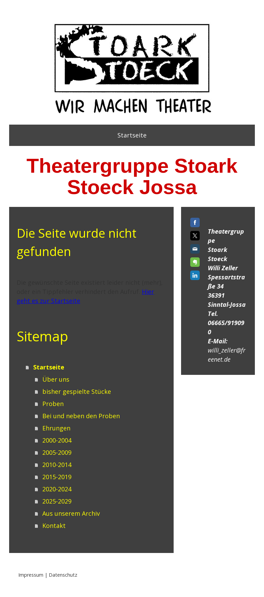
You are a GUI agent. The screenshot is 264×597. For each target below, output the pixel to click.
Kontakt (54, 525)
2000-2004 (56, 440)
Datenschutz (63, 575)
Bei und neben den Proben (81, 416)
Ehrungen (56, 428)
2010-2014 (56, 465)
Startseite (132, 135)
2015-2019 (56, 477)
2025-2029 (56, 501)
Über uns (55, 379)
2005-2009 (56, 452)
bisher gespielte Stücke (76, 391)
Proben (53, 404)
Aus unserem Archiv (71, 513)
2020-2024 (56, 489)
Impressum (30, 575)
